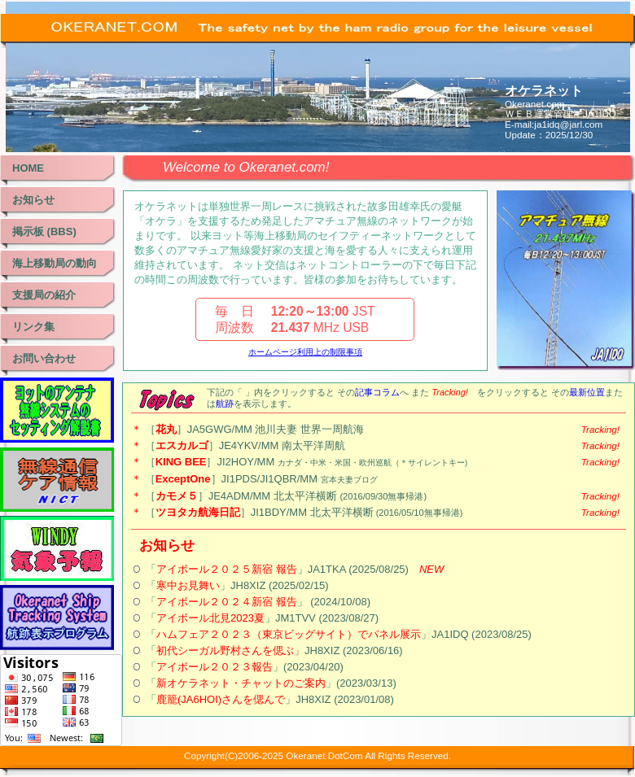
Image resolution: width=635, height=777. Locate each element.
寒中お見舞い (188, 585)
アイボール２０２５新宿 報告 (226, 569)
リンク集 (33, 327)
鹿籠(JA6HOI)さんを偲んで (220, 699)
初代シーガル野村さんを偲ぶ (225, 650)
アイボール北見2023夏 (210, 618)
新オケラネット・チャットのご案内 (241, 683)
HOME (28, 168)
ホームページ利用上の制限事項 (305, 351)
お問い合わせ (44, 358)
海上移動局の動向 (54, 263)
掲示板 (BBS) (44, 231)
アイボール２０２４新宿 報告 (226, 602)
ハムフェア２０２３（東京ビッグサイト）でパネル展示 (288, 634)
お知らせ (33, 200)
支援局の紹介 (44, 295)
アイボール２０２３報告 (214, 667)
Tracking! (600, 429)
